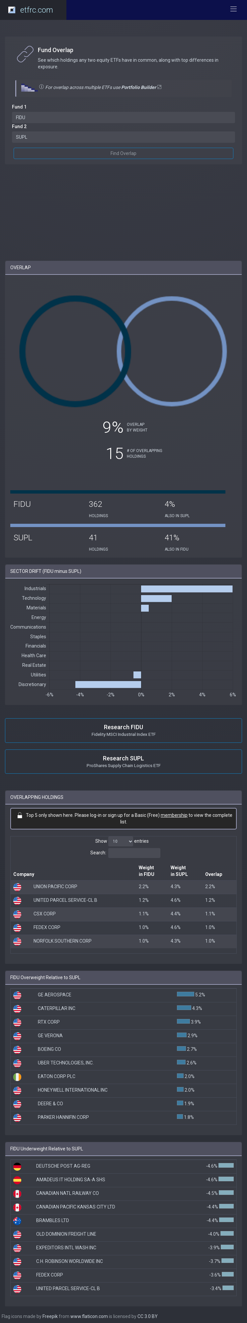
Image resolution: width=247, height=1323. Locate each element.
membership (174, 815)
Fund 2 (19, 126)
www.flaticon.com (89, 1316)
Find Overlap (123, 153)
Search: (125, 853)
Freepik (50, 1316)
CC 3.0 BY (147, 1316)
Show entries (122, 841)
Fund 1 (19, 107)
